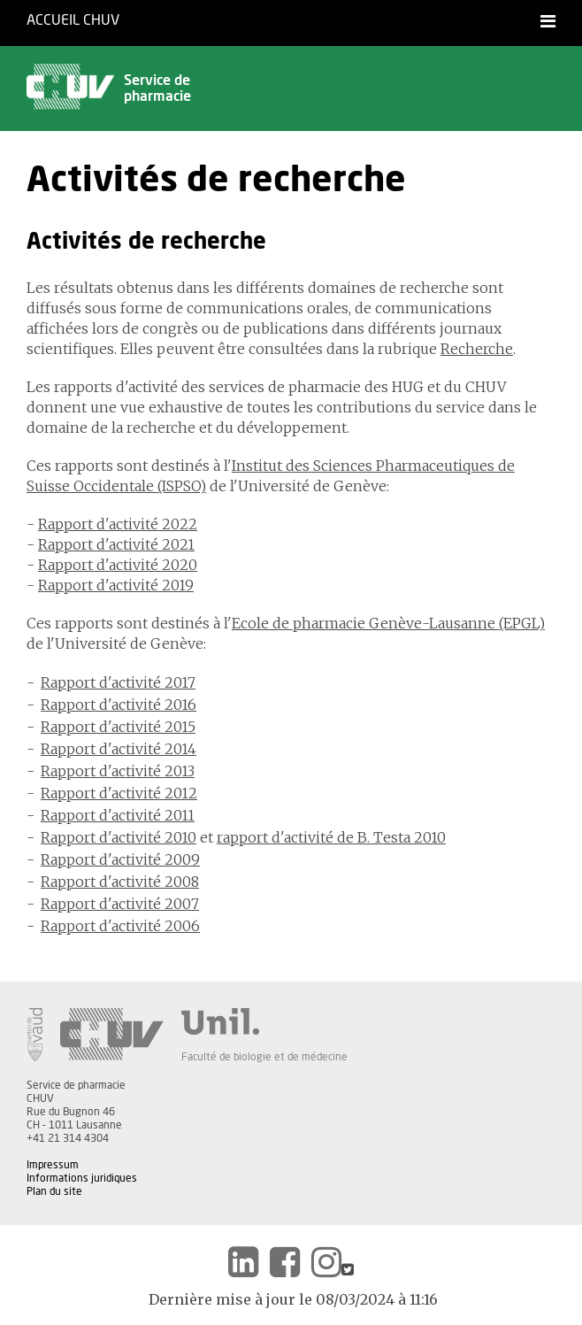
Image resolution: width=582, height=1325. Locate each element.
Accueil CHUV (73, 20)
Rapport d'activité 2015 (118, 727)
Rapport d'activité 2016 (118, 704)
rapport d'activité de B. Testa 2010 (331, 837)
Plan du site (54, 1191)
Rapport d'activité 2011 (118, 815)
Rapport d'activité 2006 (120, 926)
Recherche (476, 349)
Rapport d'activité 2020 (117, 565)
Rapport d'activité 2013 (118, 771)
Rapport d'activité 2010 (118, 837)
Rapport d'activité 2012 (119, 793)
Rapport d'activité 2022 (117, 524)
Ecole (250, 623)
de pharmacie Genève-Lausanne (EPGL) (407, 623)
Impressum (53, 1164)
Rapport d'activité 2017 (118, 682)
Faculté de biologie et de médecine (264, 1057)
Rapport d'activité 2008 (120, 881)
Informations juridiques (82, 1178)
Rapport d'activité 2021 (116, 544)
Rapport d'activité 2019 (116, 585)
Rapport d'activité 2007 (120, 904)
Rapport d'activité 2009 (120, 859)
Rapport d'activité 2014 (118, 749)
